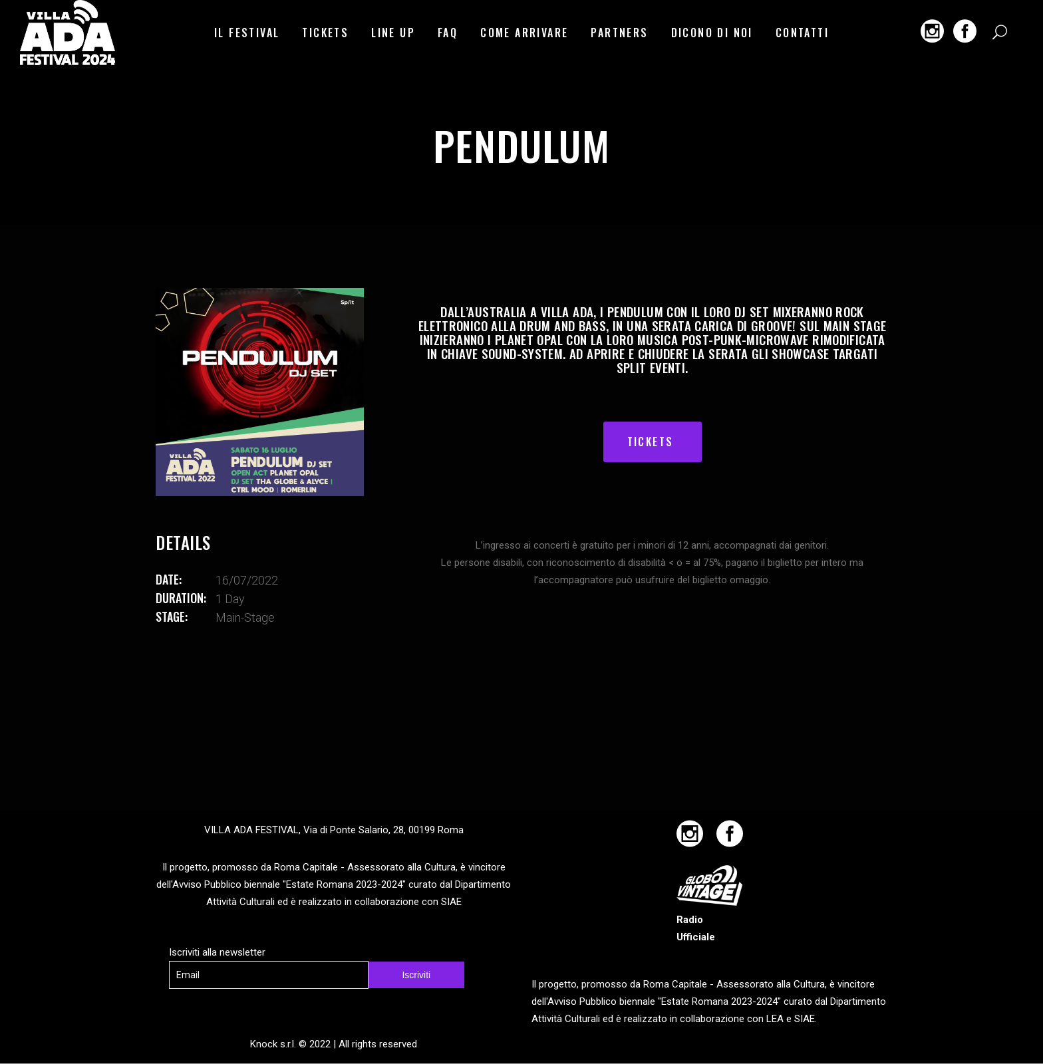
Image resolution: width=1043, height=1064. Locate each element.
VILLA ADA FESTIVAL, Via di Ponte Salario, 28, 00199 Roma (334, 830)
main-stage (245, 617)
